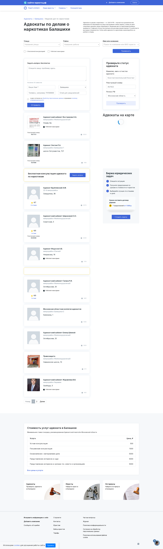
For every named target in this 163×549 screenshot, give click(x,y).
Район (66, 41)
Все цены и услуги (35, 470)
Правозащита (49, 356)
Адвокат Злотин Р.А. (52, 145)
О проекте (57, 517)
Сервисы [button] (62, 8)
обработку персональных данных (53, 98)
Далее (42, 401)
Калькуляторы (76, 8)
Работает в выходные (56, 51)
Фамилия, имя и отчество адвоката (117, 72)
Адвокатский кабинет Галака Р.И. (57, 281)
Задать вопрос (32, 8)
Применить (126, 51)
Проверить (121, 103)
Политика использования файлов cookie (95, 536)
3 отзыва (34, 205)
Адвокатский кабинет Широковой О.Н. (59, 216)
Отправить (35, 105)
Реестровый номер (114, 83)
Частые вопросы (89, 517)
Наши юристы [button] (48, 8)
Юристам (56, 525)
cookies (17, 545)
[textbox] (42, 44)
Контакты (56, 521)
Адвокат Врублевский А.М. (54, 188)
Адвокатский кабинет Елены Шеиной (59, 333)
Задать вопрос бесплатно (38, 63)
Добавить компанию (115, 2)
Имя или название (110, 41)
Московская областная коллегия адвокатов (62, 309)
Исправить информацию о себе (36, 517)
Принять (50, 545)
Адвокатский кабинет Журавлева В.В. (59, 380)
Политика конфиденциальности (94, 525)
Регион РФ (110, 92)
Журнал (86, 521)
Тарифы (56, 533)
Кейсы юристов (59, 529)
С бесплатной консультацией (34, 51)
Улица (26, 41)
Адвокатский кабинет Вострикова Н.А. (60, 117)
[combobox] (42, 45)
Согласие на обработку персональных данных (91, 530)
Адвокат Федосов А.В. (53, 249)
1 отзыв (33, 233)
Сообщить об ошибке (32, 525)
